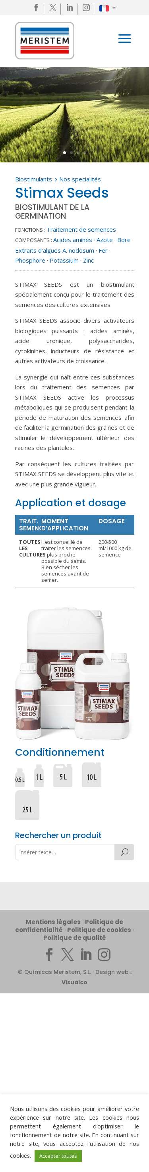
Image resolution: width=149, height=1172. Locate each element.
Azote (105, 240)
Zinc (88, 260)
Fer (103, 250)
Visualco (74, 982)
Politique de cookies (99, 930)
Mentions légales (53, 922)
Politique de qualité (74, 938)
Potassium (64, 260)
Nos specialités (80, 179)
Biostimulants (33, 179)
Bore (124, 240)
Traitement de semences (81, 229)
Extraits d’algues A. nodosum (54, 250)
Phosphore (30, 260)
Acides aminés (72, 240)
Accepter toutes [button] (58, 1155)
